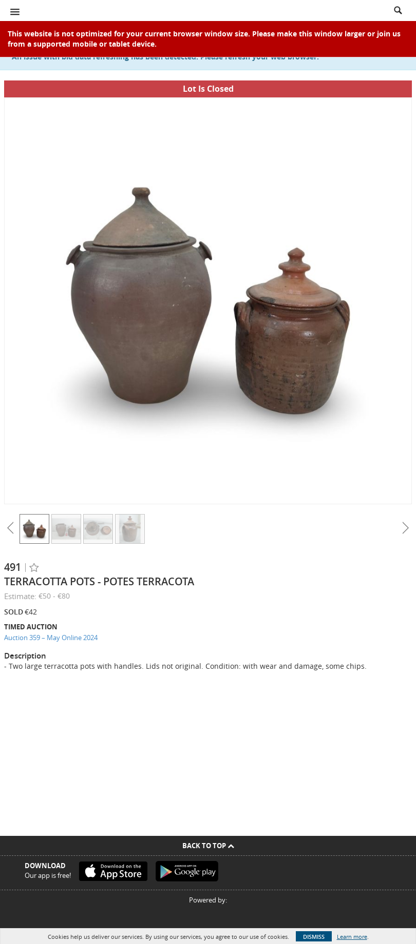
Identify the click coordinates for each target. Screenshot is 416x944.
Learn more (352, 936)
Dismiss (314, 936)
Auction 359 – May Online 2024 (51, 637)
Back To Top (208, 845)
